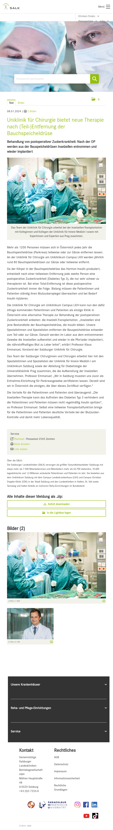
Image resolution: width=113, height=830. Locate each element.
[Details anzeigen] (103, 601)
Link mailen (20, 449)
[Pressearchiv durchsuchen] (56, 78)
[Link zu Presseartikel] (87, 21)
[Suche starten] (94, 78)
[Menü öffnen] (106, 99)
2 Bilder (31, 111)
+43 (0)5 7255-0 (29, 791)
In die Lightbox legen (56, 512)
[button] (95, 99)
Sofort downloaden (57, 504)
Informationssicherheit (67, 778)
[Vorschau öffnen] (56, 191)
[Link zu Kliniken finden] (88, 16)
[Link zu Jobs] (104, 21)
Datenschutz (61, 764)
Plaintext (19, 439)
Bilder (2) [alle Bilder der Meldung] (16, 528)
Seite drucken (22, 444)
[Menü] (104, 7)
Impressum (60, 771)
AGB (56, 757)
